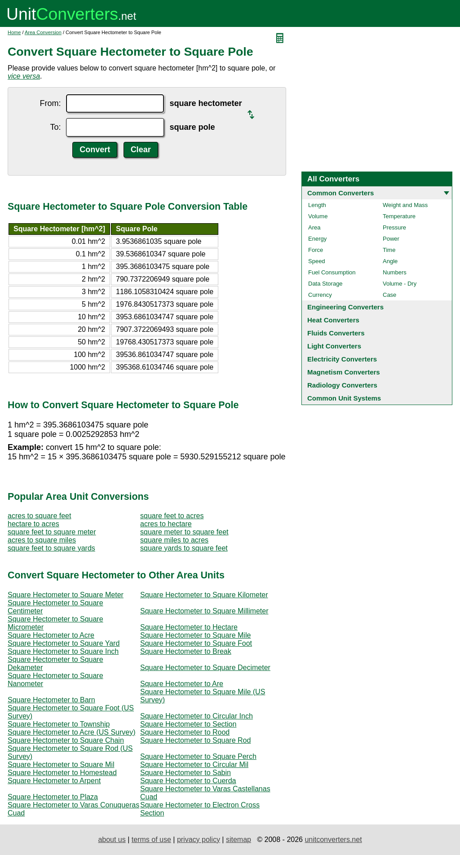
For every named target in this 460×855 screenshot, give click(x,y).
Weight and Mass (405, 205)
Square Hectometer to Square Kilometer (204, 595)
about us (111, 839)
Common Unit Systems (344, 398)
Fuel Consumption (332, 272)
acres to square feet (39, 516)
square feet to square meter (52, 532)
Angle (390, 261)
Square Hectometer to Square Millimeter (204, 611)
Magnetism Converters (343, 372)
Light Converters (334, 346)
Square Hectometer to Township (59, 724)
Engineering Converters (345, 307)
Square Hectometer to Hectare (189, 627)
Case (389, 294)
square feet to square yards (51, 548)
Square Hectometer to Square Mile (195, 635)
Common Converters (340, 193)
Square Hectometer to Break (185, 651)
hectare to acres (33, 524)
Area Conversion (43, 32)
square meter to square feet (184, 532)
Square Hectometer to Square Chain (66, 740)
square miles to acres (174, 540)
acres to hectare (166, 524)
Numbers (395, 272)
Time (389, 250)
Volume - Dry (399, 283)
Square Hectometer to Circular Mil (194, 764)
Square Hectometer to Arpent (54, 780)
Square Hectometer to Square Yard (63, 643)
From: (50, 103)
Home (14, 32)
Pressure (394, 227)
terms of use (151, 839)
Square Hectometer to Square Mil (61, 764)
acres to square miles (42, 540)
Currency (320, 294)
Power (391, 238)
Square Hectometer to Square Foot (196, 643)
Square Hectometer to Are (181, 684)
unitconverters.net (333, 839)
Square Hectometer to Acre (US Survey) (72, 732)
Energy (317, 238)
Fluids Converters (336, 333)
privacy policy (198, 839)
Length (317, 205)
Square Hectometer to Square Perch (198, 756)
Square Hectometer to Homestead (62, 772)
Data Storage (325, 283)
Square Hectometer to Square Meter (66, 595)
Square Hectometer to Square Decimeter (205, 667)
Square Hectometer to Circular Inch (196, 716)
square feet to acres (171, 516)
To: (55, 127)
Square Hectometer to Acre (51, 635)
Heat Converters (333, 320)
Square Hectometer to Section (188, 724)
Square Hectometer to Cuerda (188, 780)
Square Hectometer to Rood (185, 732)
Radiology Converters (342, 385)
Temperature (399, 216)
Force (315, 250)
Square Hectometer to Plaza (53, 797)
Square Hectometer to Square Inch (63, 651)
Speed (316, 261)
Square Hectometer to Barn (51, 700)
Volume (317, 216)
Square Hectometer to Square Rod (195, 740)
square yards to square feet (184, 548)
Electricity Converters (342, 359)
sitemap (238, 839)
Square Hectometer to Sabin (185, 772)
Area (314, 227)
